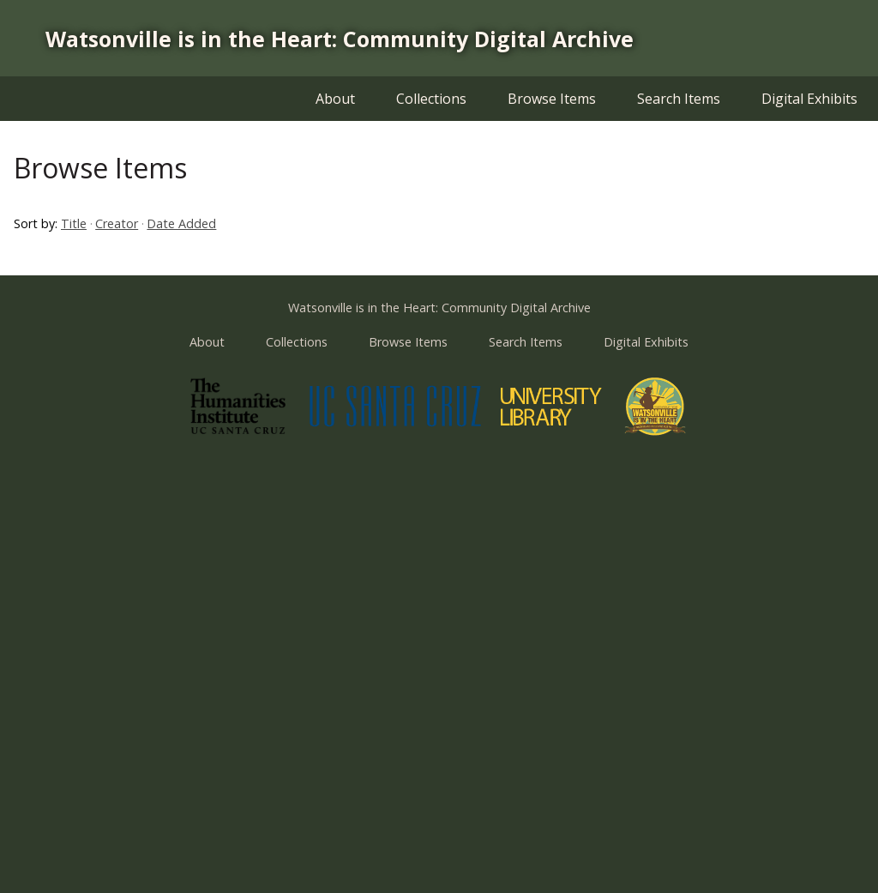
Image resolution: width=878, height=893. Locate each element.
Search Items (678, 98)
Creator (116, 223)
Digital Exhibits (809, 98)
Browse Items (552, 98)
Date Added (181, 223)
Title (74, 223)
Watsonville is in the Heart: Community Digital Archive (339, 38)
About (335, 98)
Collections (431, 98)
